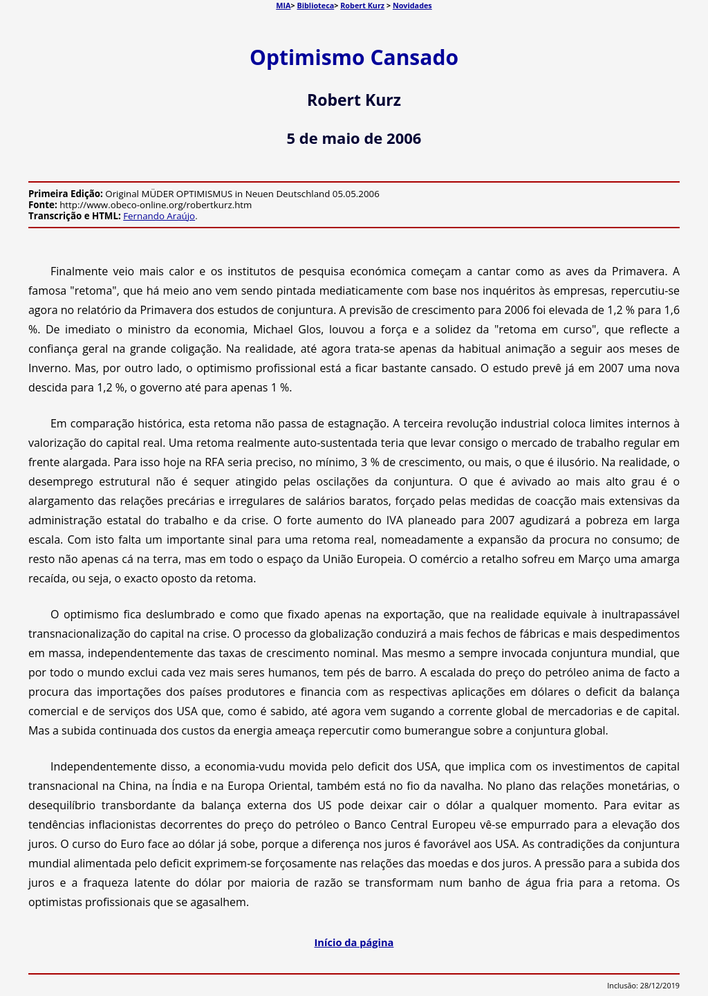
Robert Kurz (362, 5)
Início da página (354, 942)
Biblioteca (315, 5)
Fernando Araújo (159, 216)
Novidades (412, 5)
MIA (283, 5)
